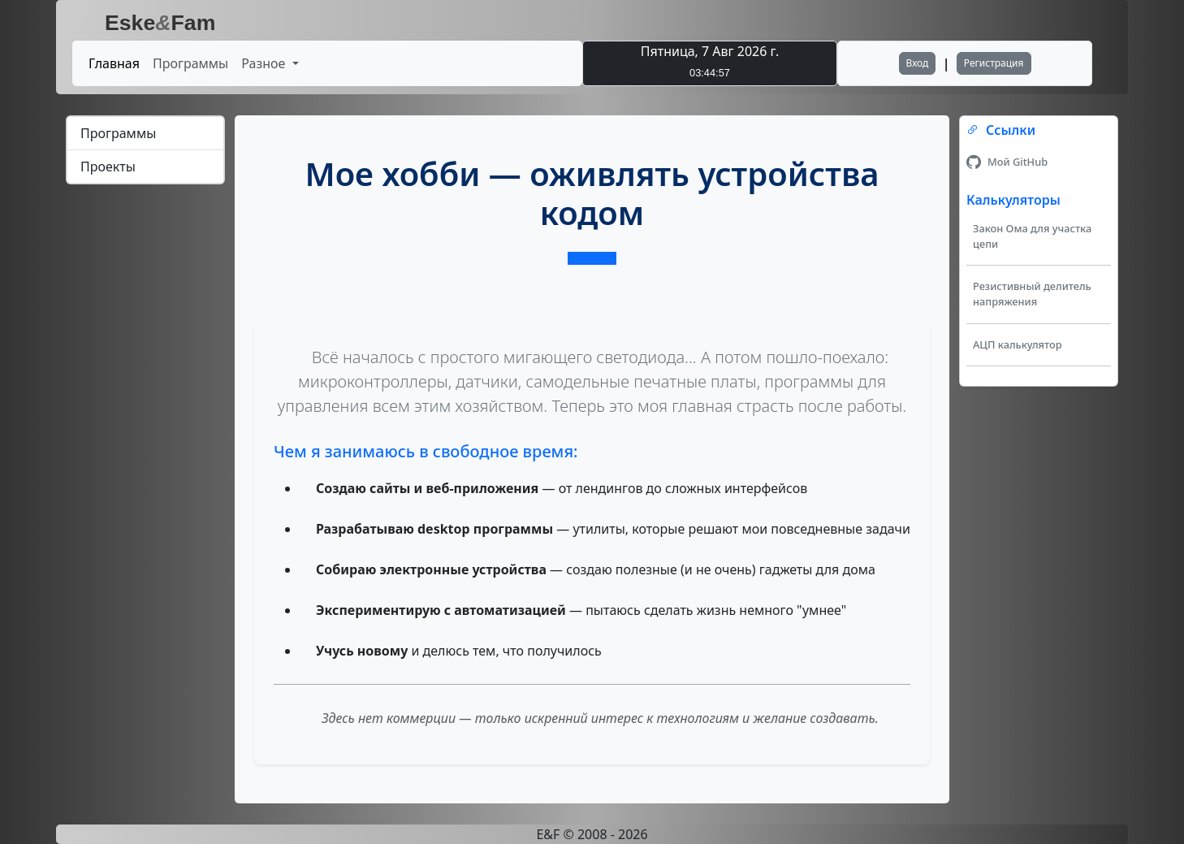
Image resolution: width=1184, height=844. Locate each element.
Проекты (108, 166)
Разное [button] (264, 63)
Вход (917, 63)
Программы (190, 63)
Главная (114, 63)
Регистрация (994, 63)
